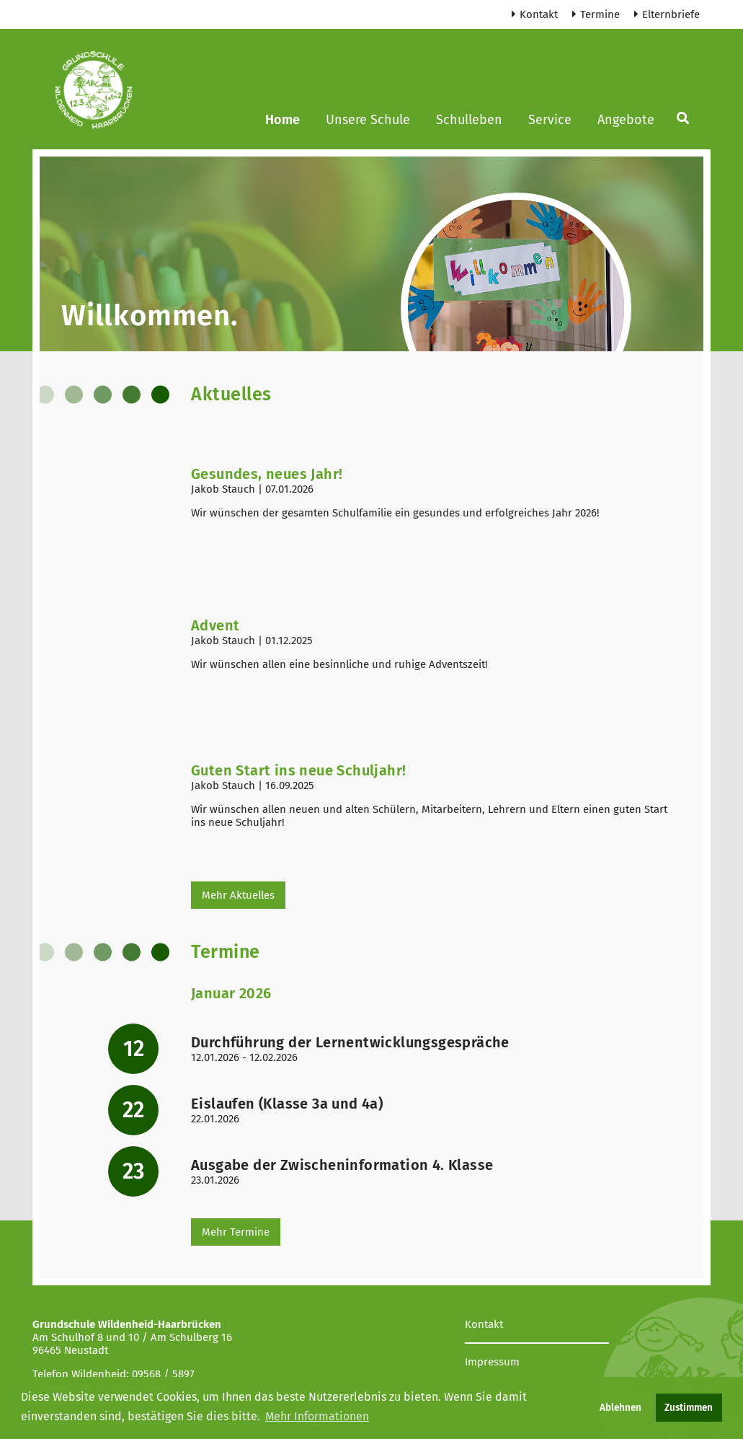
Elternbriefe (667, 14)
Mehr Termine (236, 1231)
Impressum (492, 1361)
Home (282, 120)
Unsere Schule (368, 120)
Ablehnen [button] (620, 1407)
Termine (596, 14)
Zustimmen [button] (688, 1407)
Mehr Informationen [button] (317, 1416)
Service (549, 120)
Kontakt (535, 14)
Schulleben (469, 120)
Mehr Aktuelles (238, 895)
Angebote (625, 120)
